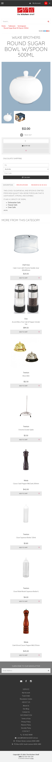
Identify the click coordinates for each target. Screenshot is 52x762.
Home (4, 26)
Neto (32, 758)
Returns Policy (26, 725)
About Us (26, 706)
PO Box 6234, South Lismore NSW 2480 (26, 744)
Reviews (39, 185)
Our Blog (26, 709)
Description (8, 185)
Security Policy (26, 728)
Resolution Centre (26, 699)
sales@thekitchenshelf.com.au (26, 738)
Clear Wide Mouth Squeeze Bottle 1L (26, 591)
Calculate (26, 177)
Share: (44, 31)
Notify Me (26, 146)
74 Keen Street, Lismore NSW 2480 (26, 741)
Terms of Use (26, 718)
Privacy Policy (26, 722)
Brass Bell (26, 376)
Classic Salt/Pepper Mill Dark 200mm (26, 484)
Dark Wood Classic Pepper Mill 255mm (26, 645)
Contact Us (26, 712)
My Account (34, 3)
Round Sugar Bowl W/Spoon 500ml (16, 28)
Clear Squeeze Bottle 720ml (26, 538)
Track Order (26, 696)
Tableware (11, 26)
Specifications (22, 185)
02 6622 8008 (26, 735)
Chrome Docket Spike (26, 430)
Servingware (22, 26)
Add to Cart (23, 278)
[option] (26, 86)
